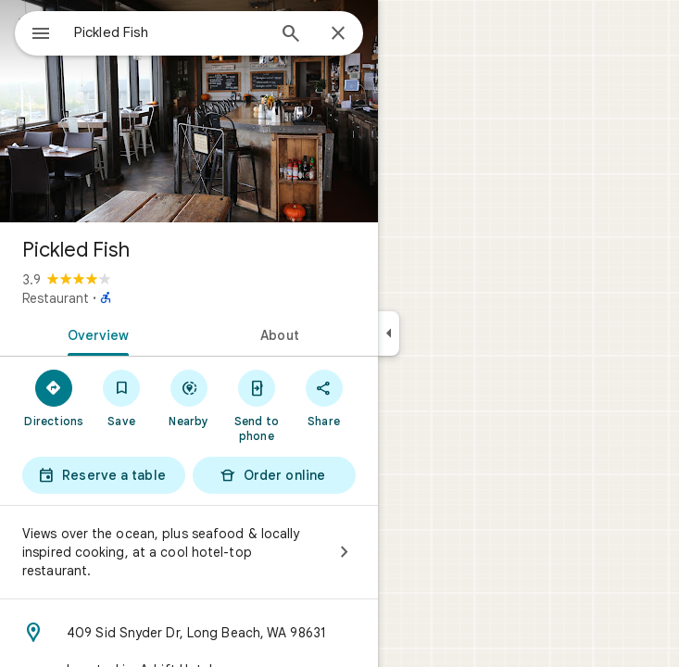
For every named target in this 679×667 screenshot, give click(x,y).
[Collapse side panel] (388, 333)
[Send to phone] (256, 405)
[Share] (324, 397)
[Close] (338, 34)
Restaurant (55, 298)
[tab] (94, 333)
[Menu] (41, 35)
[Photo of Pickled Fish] (189, 111)
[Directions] (54, 397)
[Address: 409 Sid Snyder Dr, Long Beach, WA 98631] (189, 632)
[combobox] (169, 32)
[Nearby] (189, 397)
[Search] (291, 35)
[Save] (122, 397)
